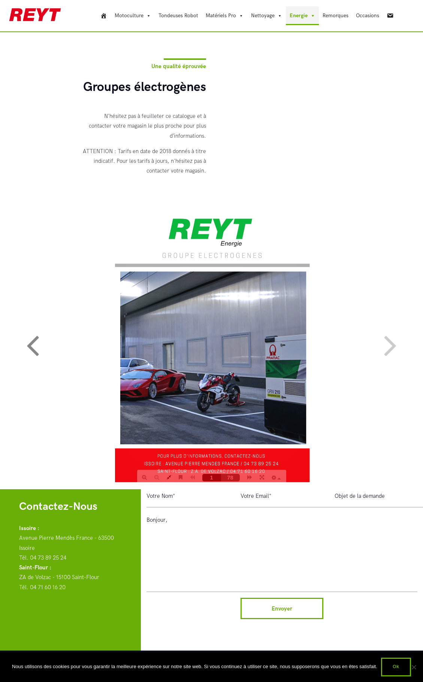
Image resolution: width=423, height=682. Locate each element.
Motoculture (129, 15)
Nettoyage (263, 15)
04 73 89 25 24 (48, 557)
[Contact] (390, 15)
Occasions (367, 15)
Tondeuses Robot (178, 15)
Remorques (335, 15)
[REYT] (104, 15)
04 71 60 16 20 (48, 587)
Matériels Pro (221, 15)
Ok (396, 667)
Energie (299, 15)
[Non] (413, 667)
